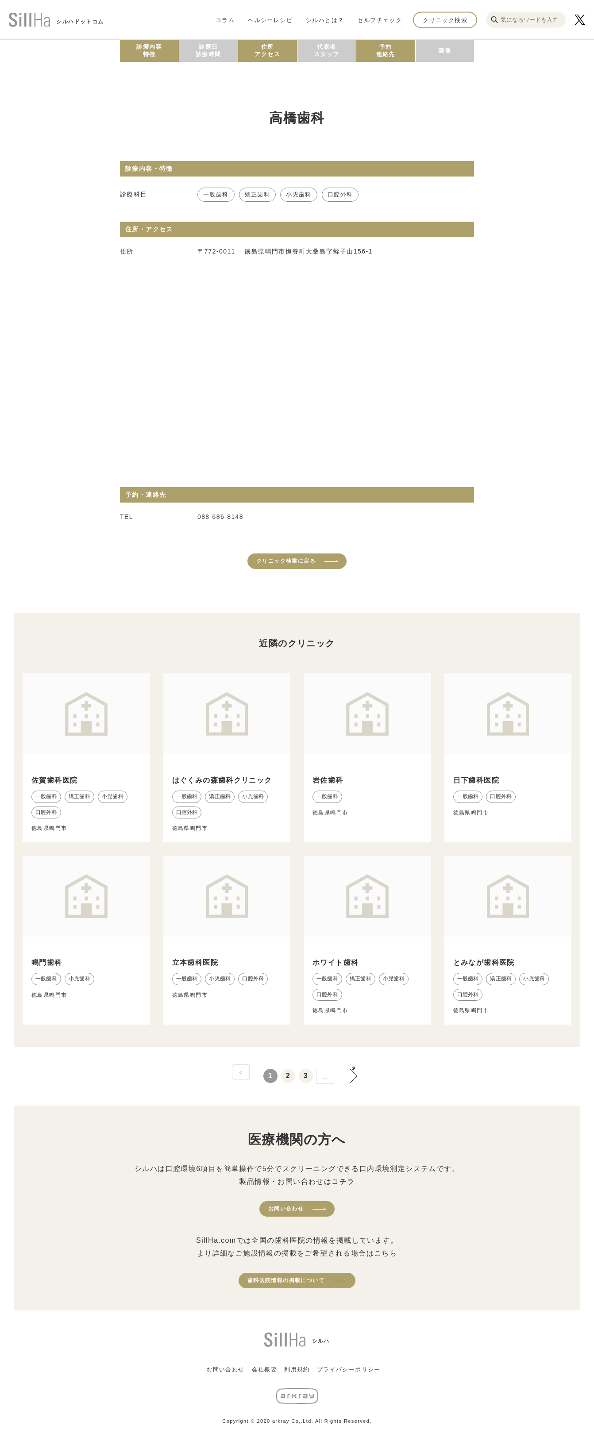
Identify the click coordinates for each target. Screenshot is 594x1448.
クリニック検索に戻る (286, 561)
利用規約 (297, 1369)
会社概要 (265, 1369)
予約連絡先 (385, 50)
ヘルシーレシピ (270, 19)
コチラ (343, 1181)
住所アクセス (267, 50)
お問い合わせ (286, 1209)
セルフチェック (379, 19)
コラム (225, 19)
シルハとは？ (325, 19)
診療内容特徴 (149, 50)
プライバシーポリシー (349, 1369)
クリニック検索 (445, 19)
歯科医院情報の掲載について (285, 1280)
